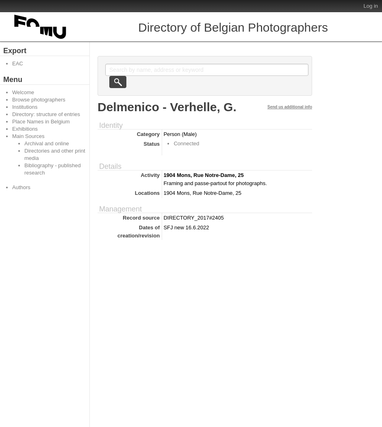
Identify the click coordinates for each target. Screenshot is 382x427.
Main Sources (28, 136)
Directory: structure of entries (46, 114)
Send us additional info (289, 107)
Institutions (24, 107)
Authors (21, 187)
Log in (371, 6)
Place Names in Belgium (41, 122)
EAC (17, 63)
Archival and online (46, 143)
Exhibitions (25, 129)
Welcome (23, 92)
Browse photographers (38, 100)
